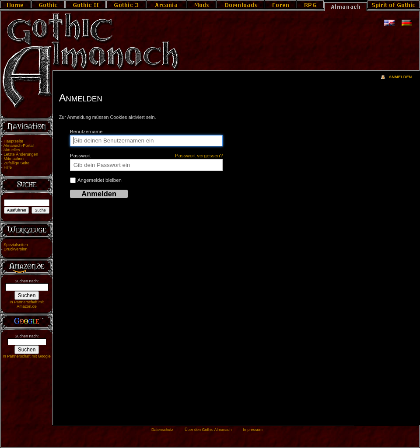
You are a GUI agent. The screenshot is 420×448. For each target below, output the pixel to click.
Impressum (252, 429)
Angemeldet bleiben (96, 180)
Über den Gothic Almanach (208, 429)
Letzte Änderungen (21, 154)
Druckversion (15, 249)
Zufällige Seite (16, 163)
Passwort (146, 155)
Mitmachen (14, 158)
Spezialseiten (16, 245)
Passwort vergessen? (199, 155)
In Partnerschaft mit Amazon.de (27, 304)
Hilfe (8, 167)
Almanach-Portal (19, 145)
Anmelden (400, 77)
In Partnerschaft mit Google (27, 356)
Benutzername (86, 131)
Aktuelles (12, 150)
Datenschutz (162, 429)
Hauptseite (13, 141)
